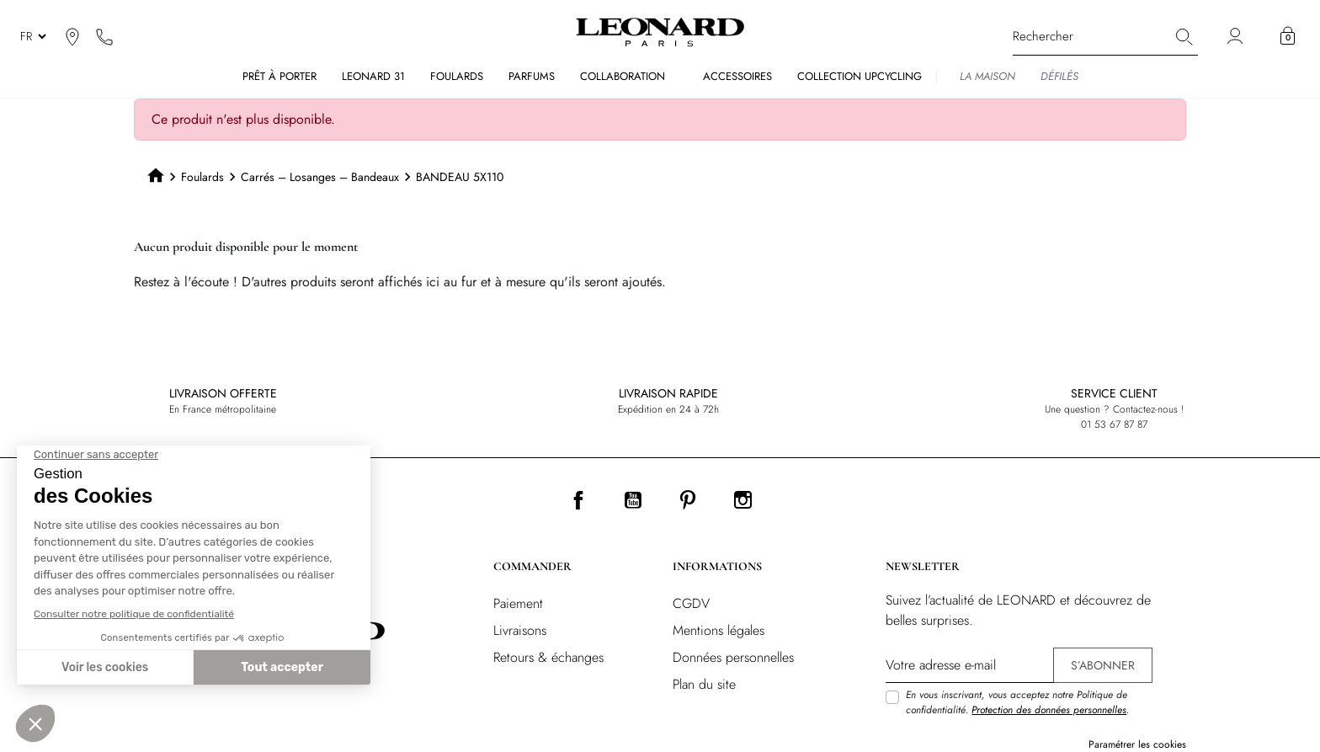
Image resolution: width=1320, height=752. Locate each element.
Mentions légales (718, 630)
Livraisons (519, 630)
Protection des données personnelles (1048, 709)
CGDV (691, 603)
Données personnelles (733, 657)
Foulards (202, 176)
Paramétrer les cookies (1137, 744)
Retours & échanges (548, 657)
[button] (1287, 36)
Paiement (518, 603)
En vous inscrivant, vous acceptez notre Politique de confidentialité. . (1017, 702)
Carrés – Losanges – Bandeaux (320, 176)
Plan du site (704, 684)
